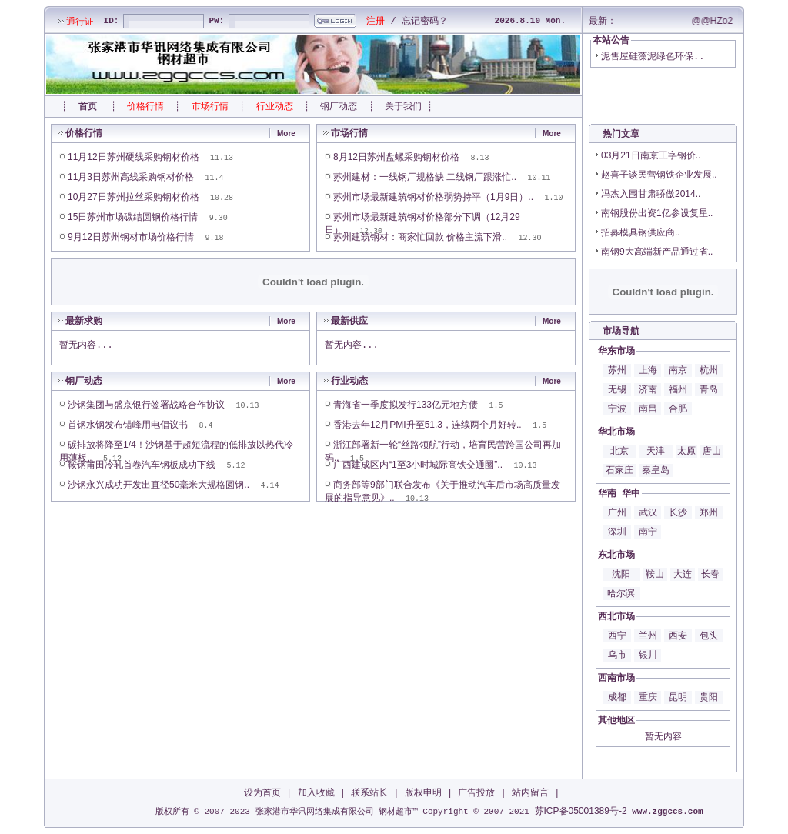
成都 (617, 697)
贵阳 (709, 697)
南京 (678, 370)
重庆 (648, 697)
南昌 (648, 408)
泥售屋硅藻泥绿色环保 (647, 56)
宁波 (617, 408)
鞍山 (655, 574)
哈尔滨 (621, 593)
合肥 (678, 408)
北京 (619, 450)
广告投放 (476, 792)
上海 (648, 370)
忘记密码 (420, 20)
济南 (648, 389)
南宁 (648, 531)
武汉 (648, 512)
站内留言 (530, 792)
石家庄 (619, 470)
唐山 (712, 450)
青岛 (709, 389)
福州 (678, 389)
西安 (678, 635)
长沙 (678, 512)
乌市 (617, 654)
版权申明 (423, 792)
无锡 (617, 389)
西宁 (617, 635)
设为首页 (262, 792)
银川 (648, 654)
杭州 (709, 370)
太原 (686, 450)
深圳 (617, 531)
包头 (709, 635)
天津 (655, 450)
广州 (617, 512)
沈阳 (621, 574)
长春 (710, 574)
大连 (682, 574)
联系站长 (369, 792)
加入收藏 (316, 792)
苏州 (617, 370)
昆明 (678, 697)
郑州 (709, 512)
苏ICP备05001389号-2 (581, 811)
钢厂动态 (338, 106)
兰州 (648, 635)
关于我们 (403, 106)
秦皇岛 (655, 470)
